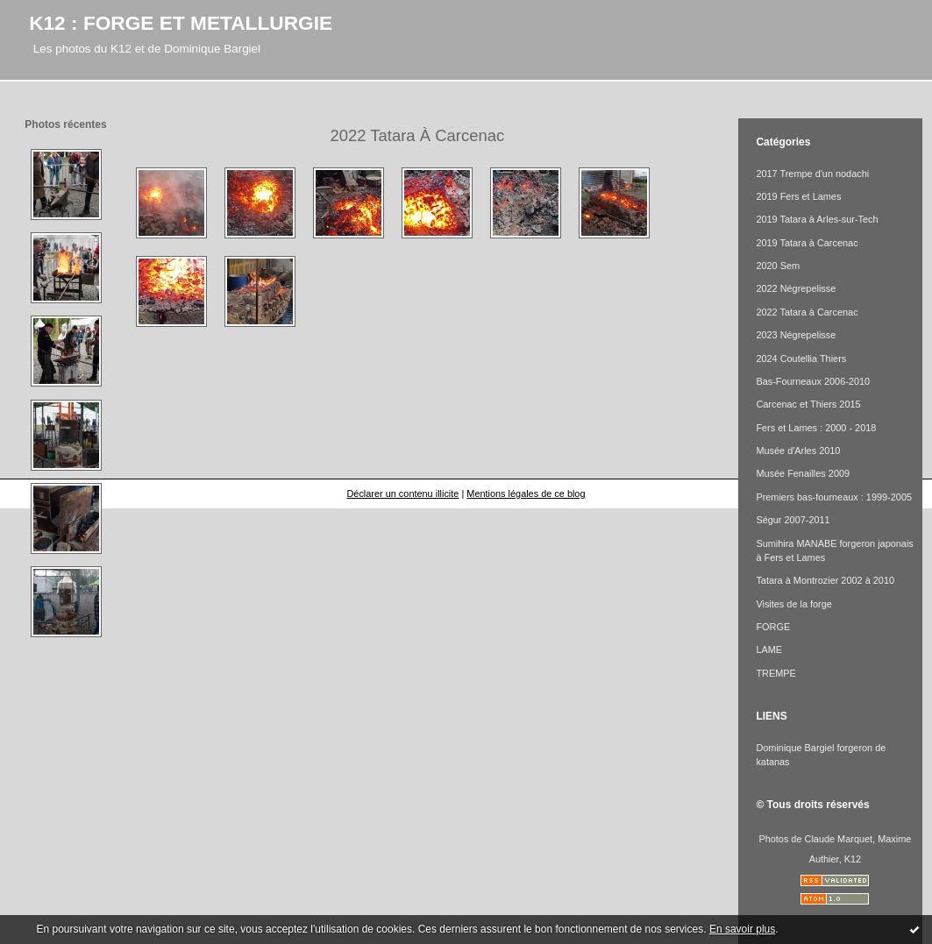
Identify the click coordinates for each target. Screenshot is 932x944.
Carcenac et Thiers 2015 (808, 404)
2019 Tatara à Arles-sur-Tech (817, 219)
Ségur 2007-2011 (792, 520)
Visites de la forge (794, 604)
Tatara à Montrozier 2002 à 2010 (825, 580)
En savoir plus (742, 929)
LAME (769, 649)
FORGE (773, 626)
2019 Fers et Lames (798, 196)
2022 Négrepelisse (796, 288)
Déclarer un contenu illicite (402, 493)
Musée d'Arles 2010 (798, 450)
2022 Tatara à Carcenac (806, 312)
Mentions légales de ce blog (525, 493)
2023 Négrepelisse (796, 335)
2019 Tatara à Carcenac (806, 243)
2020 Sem (778, 265)
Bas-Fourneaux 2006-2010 (813, 381)
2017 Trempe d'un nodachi (812, 173)
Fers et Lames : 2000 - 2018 (816, 427)
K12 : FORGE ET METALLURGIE (180, 22)
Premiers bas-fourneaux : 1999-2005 (834, 497)
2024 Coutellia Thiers (801, 358)
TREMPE (775, 673)
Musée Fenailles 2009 (803, 473)
